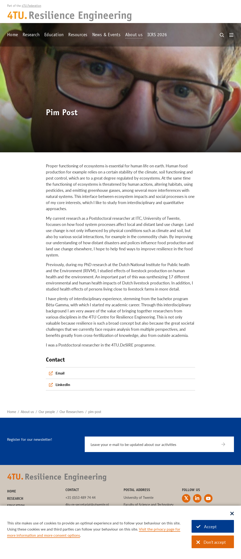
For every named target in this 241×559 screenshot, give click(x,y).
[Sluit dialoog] (232, 514)
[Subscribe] (226, 444)
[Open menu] (231, 35)
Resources (77, 35)
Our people (47, 412)
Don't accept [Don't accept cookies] (211, 542)
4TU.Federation (31, 6)
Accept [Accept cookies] (206, 526)
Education (54, 35)
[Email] (120, 373)
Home (12, 35)
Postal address (137, 490)
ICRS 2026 (157, 35)
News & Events (106, 35)
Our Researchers (72, 412)
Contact (72, 490)
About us (134, 35)
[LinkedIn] (120, 384)
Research (31, 35)
